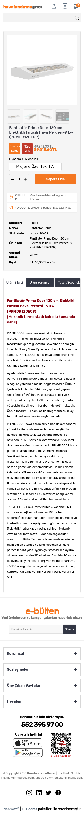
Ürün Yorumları (40, 283)
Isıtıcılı (34, 222)
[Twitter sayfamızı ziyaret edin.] (46, 793)
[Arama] (77, 18)
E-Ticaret (29, 809)
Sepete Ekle (55, 179)
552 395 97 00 (42, 725)
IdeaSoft (11, 808)
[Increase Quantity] (25, 179)
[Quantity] (19, 179)
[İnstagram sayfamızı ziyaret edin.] (27, 793)
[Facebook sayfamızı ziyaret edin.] (56, 793)
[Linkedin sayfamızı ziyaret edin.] (37, 793)
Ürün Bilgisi (14, 283)
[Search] (42, 17)
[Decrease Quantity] (12, 179)
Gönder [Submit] (69, 629)
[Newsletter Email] (36, 629)
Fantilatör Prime (41, 228)
